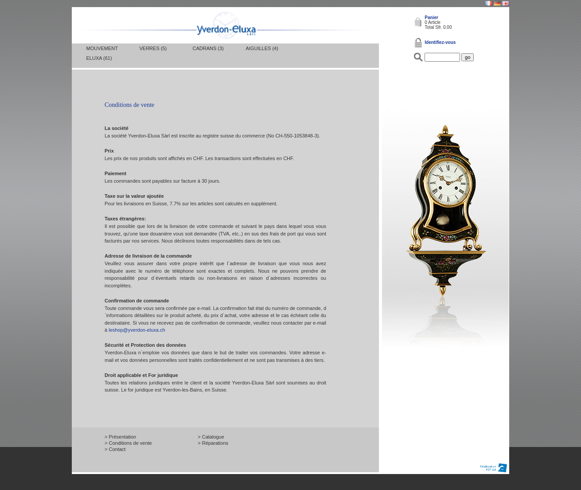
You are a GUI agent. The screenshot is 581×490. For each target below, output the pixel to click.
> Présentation (120, 436)
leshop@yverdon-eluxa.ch (137, 330)
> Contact (115, 449)
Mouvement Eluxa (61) (102, 53)
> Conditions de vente (128, 443)
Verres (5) (153, 48)
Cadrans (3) (208, 48)
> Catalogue (211, 436)
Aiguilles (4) (262, 48)
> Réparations (213, 443)
